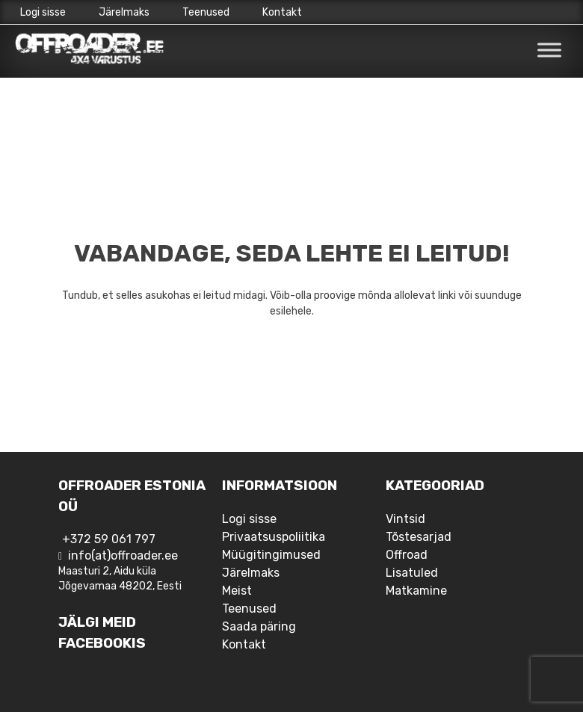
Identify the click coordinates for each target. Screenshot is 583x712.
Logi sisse (43, 12)
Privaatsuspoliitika (273, 537)
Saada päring (259, 626)
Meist (237, 590)
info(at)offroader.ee (123, 555)
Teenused (205, 12)
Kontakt (282, 12)
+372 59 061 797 (108, 539)
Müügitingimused (271, 555)
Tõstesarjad (418, 537)
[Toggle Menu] (549, 50)
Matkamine (416, 590)
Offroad (407, 555)
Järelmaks (124, 12)
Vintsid (405, 519)
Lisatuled (412, 573)
